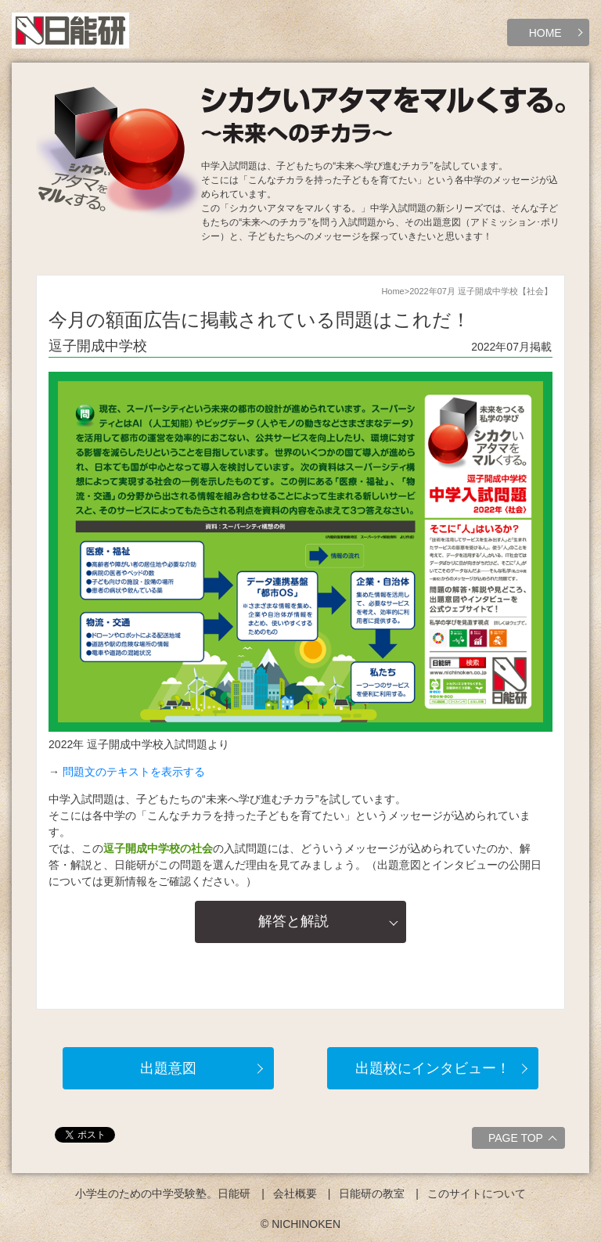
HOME (545, 33)
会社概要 (295, 1193)
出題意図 (168, 1068)
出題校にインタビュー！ (432, 1068)
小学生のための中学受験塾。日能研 (162, 1193)
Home (392, 291)
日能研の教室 (372, 1193)
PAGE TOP (524, 1140)
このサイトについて (476, 1193)
